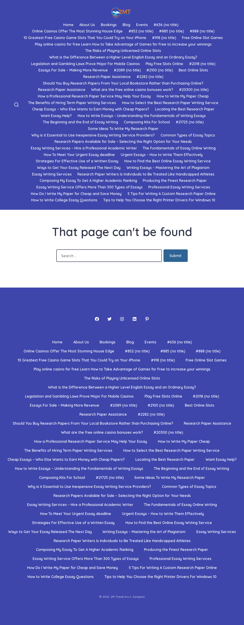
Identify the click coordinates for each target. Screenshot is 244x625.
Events (142, 24)
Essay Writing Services (52, 174)
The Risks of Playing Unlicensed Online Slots (123, 50)
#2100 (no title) (159, 70)
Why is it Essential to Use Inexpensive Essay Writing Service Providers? (93, 135)
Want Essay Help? (56, 115)
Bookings (109, 24)
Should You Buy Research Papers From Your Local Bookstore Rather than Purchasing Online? (123, 83)
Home (68, 24)
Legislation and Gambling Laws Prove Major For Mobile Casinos (85, 63)
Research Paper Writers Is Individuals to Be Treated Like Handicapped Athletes (145, 174)
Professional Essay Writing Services (179, 187)
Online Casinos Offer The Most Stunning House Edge (77, 31)
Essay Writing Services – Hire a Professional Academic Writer (84, 148)
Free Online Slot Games (202, 37)
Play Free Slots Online (164, 63)
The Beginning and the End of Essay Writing (80, 122)
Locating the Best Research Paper (184, 109)
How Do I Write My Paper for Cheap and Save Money (76, 193)
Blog (126, 24)
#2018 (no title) (202, 63)
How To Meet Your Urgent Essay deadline (79, 154)
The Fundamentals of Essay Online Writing (179, 148)
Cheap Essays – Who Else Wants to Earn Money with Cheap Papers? (90, 109)
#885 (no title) (171, 31)
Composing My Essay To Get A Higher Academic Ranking (88, 180)
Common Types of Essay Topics (188, 135)
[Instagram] (122, 319)
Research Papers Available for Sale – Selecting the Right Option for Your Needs (123, 141)
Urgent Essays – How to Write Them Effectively (162, 154)
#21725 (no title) (190, 122)
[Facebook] (97, 319)
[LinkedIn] (134, 319)
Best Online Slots (193, 70)
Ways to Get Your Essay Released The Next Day (79, 167)
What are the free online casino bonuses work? (132, 89)
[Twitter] (109, 319)
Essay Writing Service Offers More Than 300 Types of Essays (89, 187)
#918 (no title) (164, 37)
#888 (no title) (202, 31)
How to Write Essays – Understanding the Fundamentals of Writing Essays (142, 115)
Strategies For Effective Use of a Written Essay (77, 161)
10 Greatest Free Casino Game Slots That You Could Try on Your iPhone (85, 37)
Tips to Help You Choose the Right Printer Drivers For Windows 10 (159, 200)
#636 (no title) (166, 24)
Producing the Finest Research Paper (175, 180)
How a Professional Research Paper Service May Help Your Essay (94, 96)
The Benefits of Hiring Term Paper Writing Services (72, 102)
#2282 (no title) (150, 76)
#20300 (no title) (193, 89)
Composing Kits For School (147, 122)
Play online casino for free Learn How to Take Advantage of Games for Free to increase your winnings (123, 44)
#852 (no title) (141, 31)
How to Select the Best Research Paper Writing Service (170, 102)
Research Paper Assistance (107, 76)
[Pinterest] (147, 319)
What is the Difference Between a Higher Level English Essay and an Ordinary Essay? (123, 57)
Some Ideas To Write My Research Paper (123, 128)
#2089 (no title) (127, 70)
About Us (87, 24)
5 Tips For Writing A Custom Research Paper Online (172, 193)
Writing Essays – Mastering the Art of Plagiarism (168, 167)
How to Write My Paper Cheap (183, 96)
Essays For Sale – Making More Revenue (73, 70)
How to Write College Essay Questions (64, 200)
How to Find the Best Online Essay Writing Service (167, 161)
